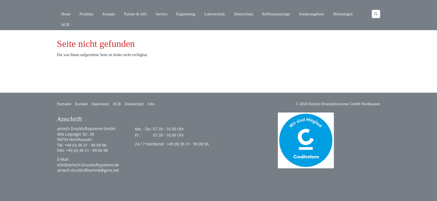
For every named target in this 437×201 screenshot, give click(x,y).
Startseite (64, 104)
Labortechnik (214, 14)
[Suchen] (376, 14)
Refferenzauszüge (276, 14)
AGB (65, 25)
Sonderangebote (311, 14)
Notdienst (155, 144)
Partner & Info (135, 14)
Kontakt (109, 14)
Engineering (185, 14)
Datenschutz (243, 14)
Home (66, 14)
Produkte (86, 14)
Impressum (100, 104)
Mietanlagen (343, 14)
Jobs (151, 104)
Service (161, 14)
